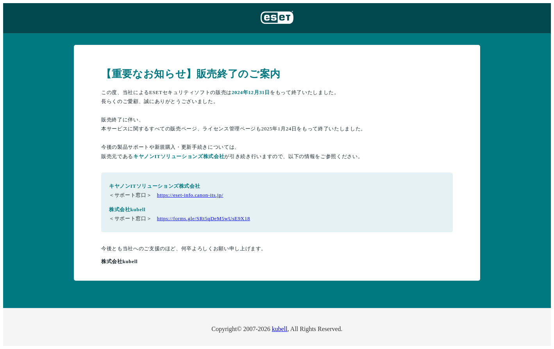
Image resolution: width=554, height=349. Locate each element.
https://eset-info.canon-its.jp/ (190, 195)
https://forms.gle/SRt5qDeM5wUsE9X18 (203, 218)
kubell (280, 329)
